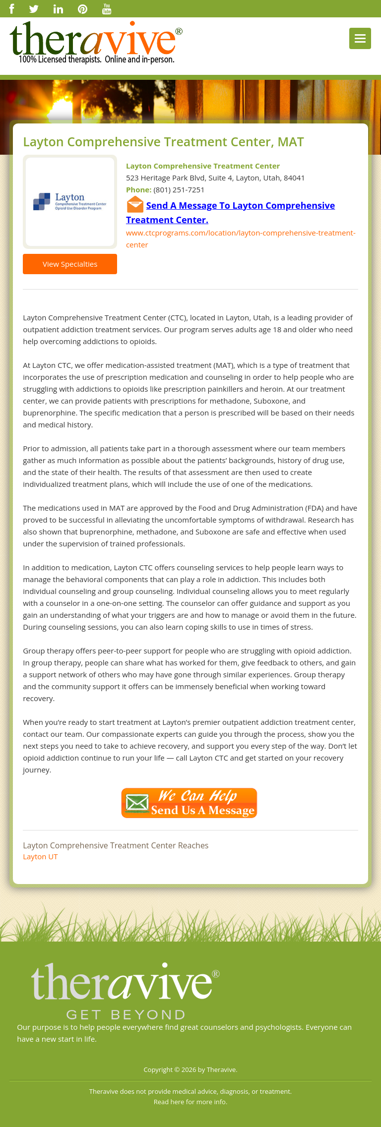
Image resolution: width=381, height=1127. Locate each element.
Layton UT (40, 856)
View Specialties (70, 264)
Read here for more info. (191, 1101)
